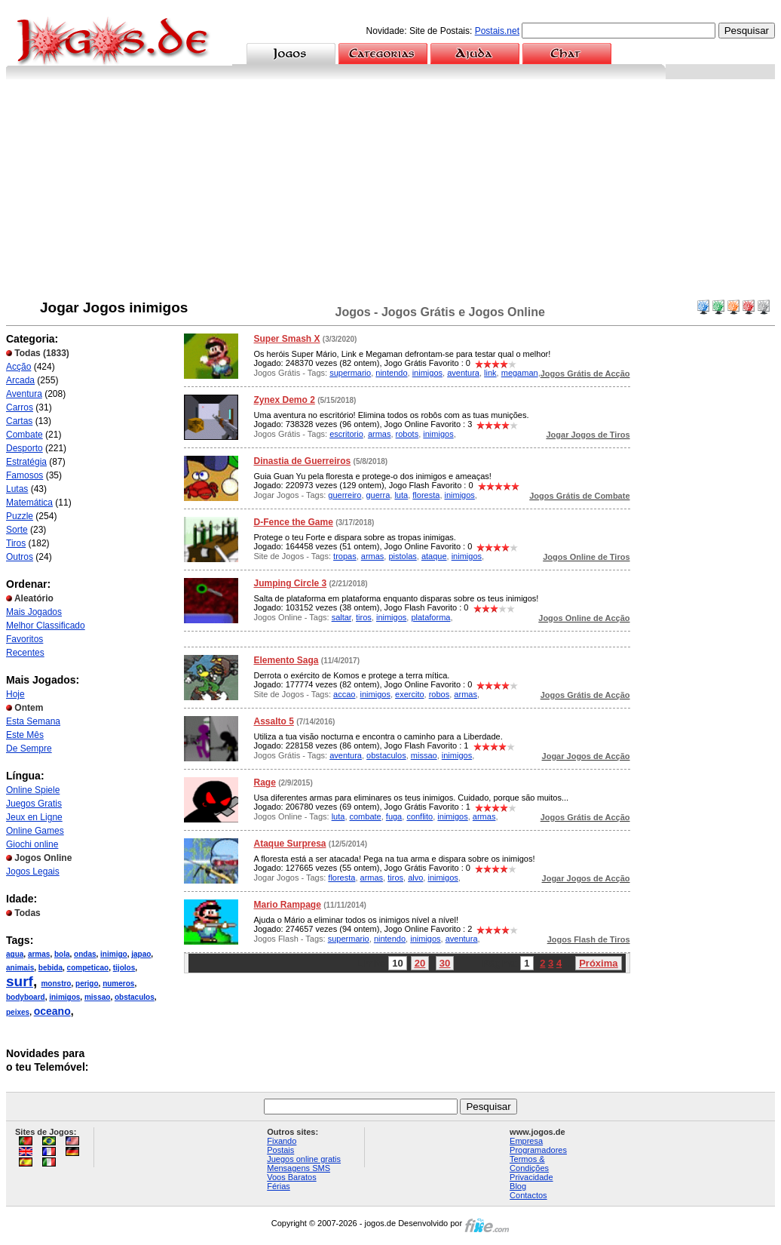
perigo (87, 983)
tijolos (124, 968)
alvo (415, 877)
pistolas (402, 556)
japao (141, 954)
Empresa (526, 1140)
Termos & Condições (529, 1163)
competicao (88, 968)
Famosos (24, 475)
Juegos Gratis (34, 803)
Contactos (528, 1195)
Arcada (20, 380)
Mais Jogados (34, 612)
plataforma (430, 617)
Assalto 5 (273, 721)
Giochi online (32, 844)
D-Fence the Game (292, 522)
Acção (18, 366)
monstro (56, 983)
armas (39, 954)
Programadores (538, 1149)
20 (420, 963)
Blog (518, 1186)
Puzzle (19, 516)
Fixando (281, 1140)
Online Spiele (33, 790)
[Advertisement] (390, 192)
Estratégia (26, 461)
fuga (394, 816)
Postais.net (497, 31)
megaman (519, 372)
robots (407, 433)
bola (62, 954)
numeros (118, 983)
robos (439, 694)
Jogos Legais (33, 871)
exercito (409, 694)
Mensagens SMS (298, 1168)
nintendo (391, 372)
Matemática (29, 502)
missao (97, 997)
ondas (85, 954)
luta (401, 495)
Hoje (15, 694)
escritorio (346, 433)
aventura (463, 372)
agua (14, 954)
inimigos (64, 997)
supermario (350, 372)
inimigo (113, 954)
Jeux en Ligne (34, 817)
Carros (19, 407)
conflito (419, 816)
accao (344, 694)
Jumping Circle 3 (289, 583)
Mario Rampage (286, 904)
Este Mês (25, 735)
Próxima (598, 963)
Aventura (24, 394)
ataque (434, 556)
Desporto (24, 448)
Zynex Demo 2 (283, 400)
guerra (378, 495)
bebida (50, 968)
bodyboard (25, 997)
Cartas (19, 421)
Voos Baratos (291, 1177)
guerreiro (344, 495)
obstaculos (135, 997)
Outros (19, 557)
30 (445, 963)
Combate (24, 434)
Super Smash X (286, 339)
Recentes (25, 652)
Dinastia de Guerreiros (302, 461)
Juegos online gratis (304, 1159)
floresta (426, 495)
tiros (364, 617)
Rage (264, 782)
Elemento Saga (285, 660)
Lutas (17, 489)
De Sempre (29, 748)
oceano (52, 1011)
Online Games (35, 830)
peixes (17, 1012)
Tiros (16, 543)
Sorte (17, 529)
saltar (341, 617)
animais (20, 968)
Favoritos (24, 639)
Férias (278, 1186)
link (490, 372)
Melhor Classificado (45, 625)
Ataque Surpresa (289, 843)
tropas (345, 556)
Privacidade (531, 1177)
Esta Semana (33, 721)
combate (365, 816)
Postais (280, 1149)
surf (19, 981)
